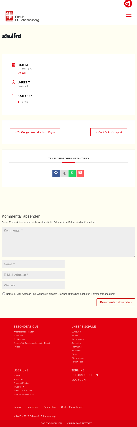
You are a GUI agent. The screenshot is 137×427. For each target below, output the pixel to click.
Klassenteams (78, 339)
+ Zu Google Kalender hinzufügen (35, 132)
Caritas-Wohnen (51, 423)
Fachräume (77, 347)
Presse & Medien (21, 383)
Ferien (23, 102)
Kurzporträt (19, 379)
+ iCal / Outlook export (108, 132)
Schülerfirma (19, 339)
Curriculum (76, 332)
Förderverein (77, 362)
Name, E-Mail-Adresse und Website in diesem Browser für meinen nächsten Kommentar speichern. (61, 293)
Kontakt (17, 375)
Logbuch (79, 379)
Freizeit (17, 347)
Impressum (32, 407)
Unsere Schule (84, 326)
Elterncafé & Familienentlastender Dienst (32, 343)
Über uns (21, 370)
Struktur (75, 335)
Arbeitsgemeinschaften (24, 332)
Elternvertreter (78, 358)
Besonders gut (26, 326)
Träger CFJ (19, 387)
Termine (78, 370)
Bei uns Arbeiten (85, 375)
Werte (74, 354)
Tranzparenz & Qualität (24, 394)
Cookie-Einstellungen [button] (72, 407)
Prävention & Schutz (23, 390)
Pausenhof (76, 350)
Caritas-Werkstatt (79, 423)
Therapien (18, 335)
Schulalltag (76, 343)
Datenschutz (50, 407)
